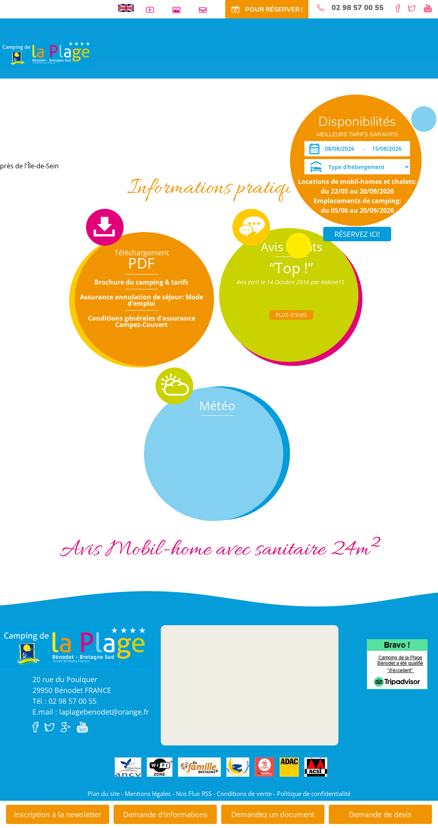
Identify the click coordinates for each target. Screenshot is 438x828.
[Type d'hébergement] (357, 166)
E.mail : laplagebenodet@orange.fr (90, 712)
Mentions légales (148, 794)
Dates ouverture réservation (41, 142)
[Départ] (389, 148)
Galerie (179, 9)
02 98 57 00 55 (358, 7)
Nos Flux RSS (194, 794)
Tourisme (228, 117)
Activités (200, 117)
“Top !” (291, 268)
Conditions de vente (244, 794)
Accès (269, 117)
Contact (206, 9)
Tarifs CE (173, 117)
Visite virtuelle (22, 117)
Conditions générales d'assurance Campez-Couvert (141, 321)
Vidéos (153, 9)
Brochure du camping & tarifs (141, 282)
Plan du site (104, 794)
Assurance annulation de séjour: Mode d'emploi (141, 300)
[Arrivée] (341, 148)
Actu (250, 117)
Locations (102, 117)
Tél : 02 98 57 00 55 (64, 701)
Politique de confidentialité (313, 794)
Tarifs (128, 117)
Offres (149, 117)
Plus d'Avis (291, 315)
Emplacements (65, 117)
